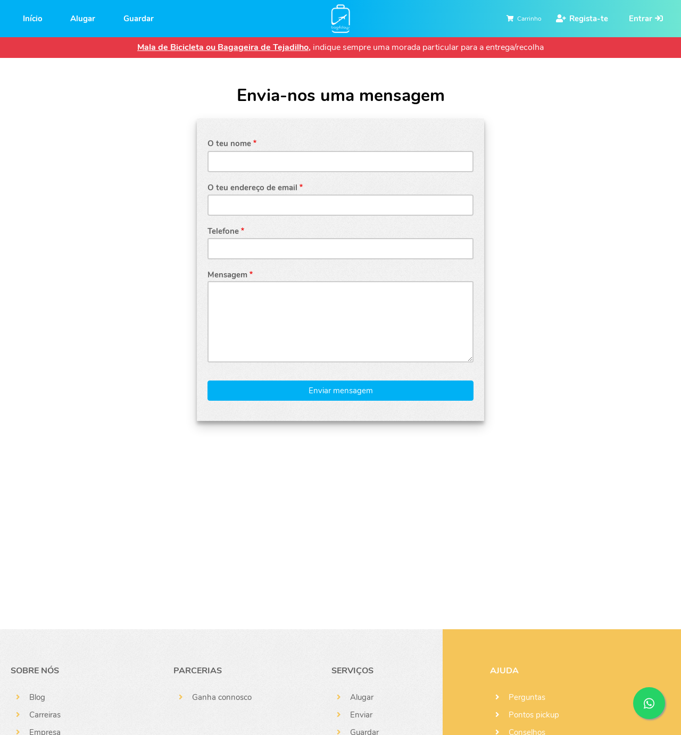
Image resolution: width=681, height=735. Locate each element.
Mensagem (227, 274)
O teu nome (229, 143)
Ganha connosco (222, 697)
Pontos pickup (534, 714)
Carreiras (45, 714)
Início (33, 18)
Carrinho (529, 18)
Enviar (361, 714)
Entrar (640, 18)
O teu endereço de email (252, 187)
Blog (37, 697)
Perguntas (527, 697)
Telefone (223, 231)
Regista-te (588, 18)
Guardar (138, 18)
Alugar (82, 18)
